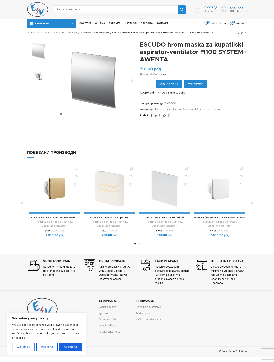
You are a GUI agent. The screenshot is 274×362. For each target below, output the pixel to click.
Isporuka (103, 313)
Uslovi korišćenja (108, 325)
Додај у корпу (169, 84)
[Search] (120, 9)
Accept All (70, 347)
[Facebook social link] (151, 115)
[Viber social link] (169, 115)
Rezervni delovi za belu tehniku (59, 32)
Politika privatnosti (109, 332)
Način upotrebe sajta (148, 319)
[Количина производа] (147, 84)
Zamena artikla (107, 319)
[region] (47, 334)
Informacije (107, 301)
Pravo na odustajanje (148, 307)
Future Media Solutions (233, 351)
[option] (38, 50)
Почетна (32, 32)
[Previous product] (238, 33)
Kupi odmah (195, 84)
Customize (23, 347)
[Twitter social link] (155, 115)
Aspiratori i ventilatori (94, 32)
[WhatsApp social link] (164, 115)
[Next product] (245, 33)
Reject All (47, 347)
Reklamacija (143, 313)
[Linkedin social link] (160, 115)
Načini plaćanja (107, 307)
